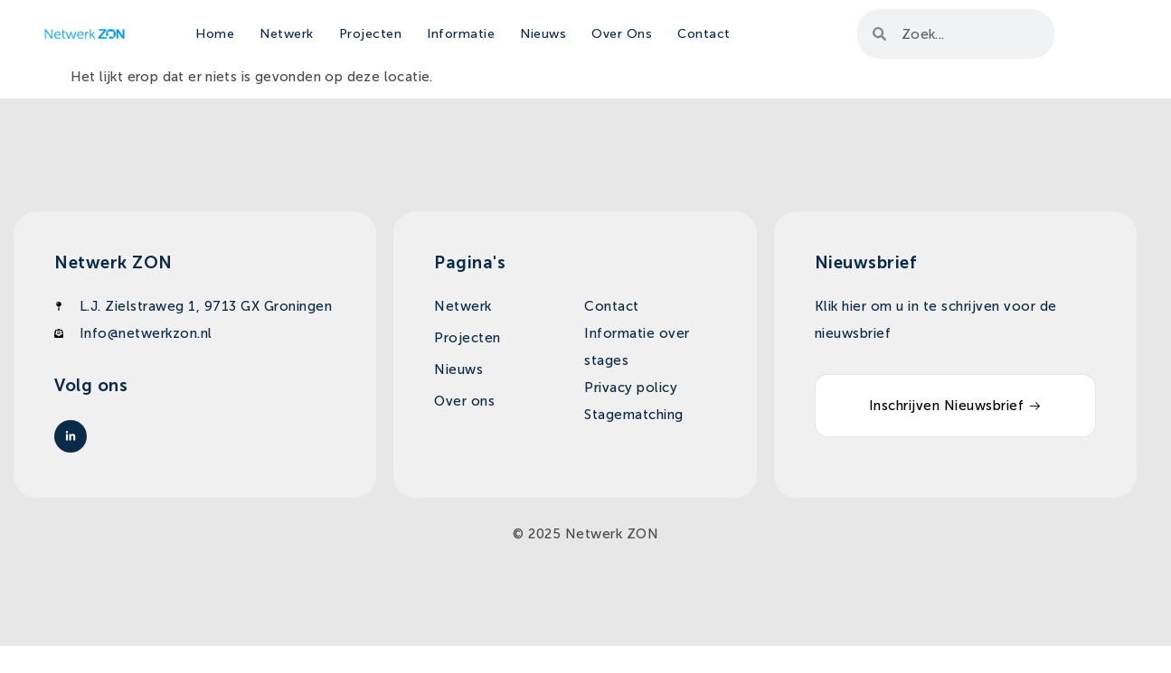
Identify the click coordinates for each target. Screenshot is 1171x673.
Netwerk (287, 34)
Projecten (370, 34)
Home (214, 34)
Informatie (461, 34)
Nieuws (543, 34)
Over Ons (621, 34)
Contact (704, 34)
